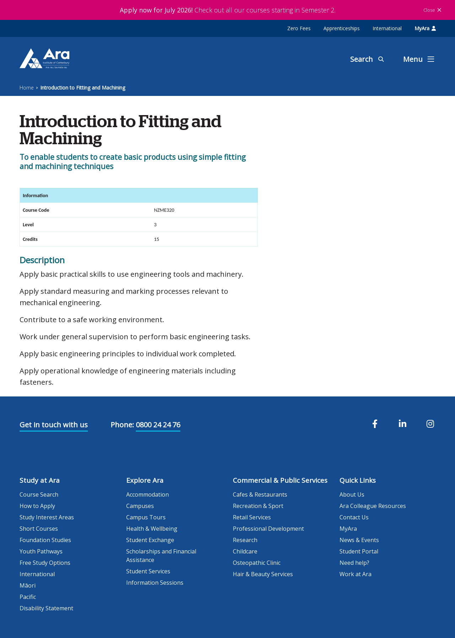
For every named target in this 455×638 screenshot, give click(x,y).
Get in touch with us (54, 424)
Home (27, 87)
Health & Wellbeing (151, 528)
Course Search (39, 494)
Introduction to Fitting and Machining (82, 87)
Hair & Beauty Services (263, 574)
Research (245, 540)
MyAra (425, 28)
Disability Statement (46, 608)
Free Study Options (45, 563)
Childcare (245, 551)
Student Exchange (150, 540)
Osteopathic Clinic (256, 563)
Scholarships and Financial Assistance (161, 555)
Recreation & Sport (258, 506)
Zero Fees (299, 28)
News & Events (359, 540)
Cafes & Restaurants (260, 494)
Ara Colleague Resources (372, 506)
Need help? (354, 563)
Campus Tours (146, 517)
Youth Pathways (41, 551)
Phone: (122, 424)
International (387, 28)
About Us (351, 494)
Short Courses (39, 528)
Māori (28, 585)
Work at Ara (355, 574)
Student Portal (358, 551)
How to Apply (37, 506)
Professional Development (268, 528)
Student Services (148, 571)
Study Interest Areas (47, 517)
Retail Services (252, 517)
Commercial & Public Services (280, 480)
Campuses (140, 506)
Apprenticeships (341, 28)
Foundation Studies (45, 540)
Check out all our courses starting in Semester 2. (228, 10)
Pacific (28, 597)
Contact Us (354, 517)
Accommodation (147, 494)
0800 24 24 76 (158, 424)
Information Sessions (154, 582)
